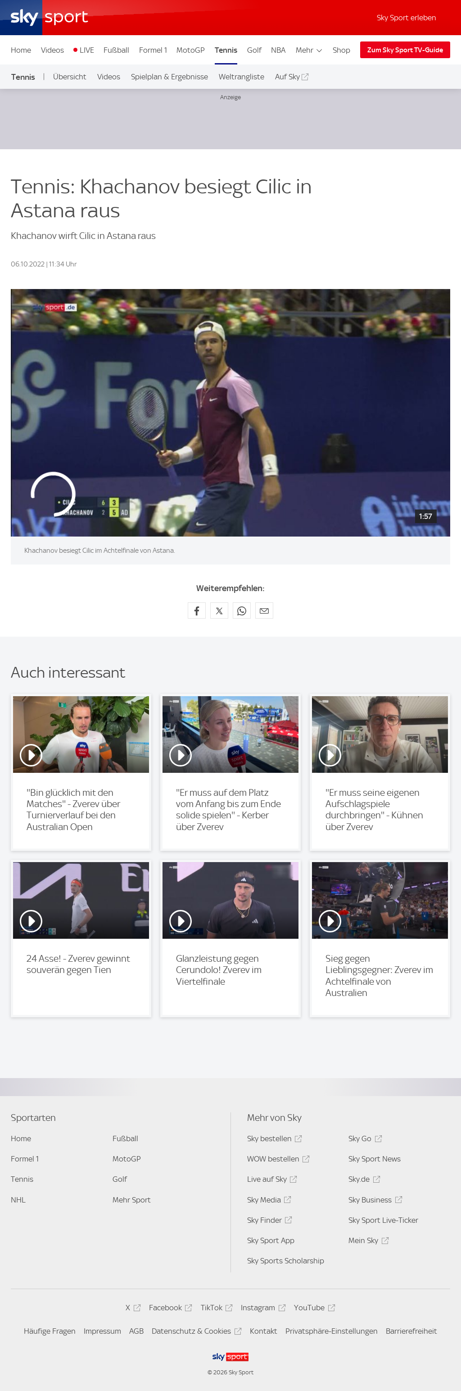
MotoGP (190, 50)
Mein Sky (367, 1242)
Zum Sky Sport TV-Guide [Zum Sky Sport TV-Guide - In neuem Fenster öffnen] (405, 50)
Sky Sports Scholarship (285, 1260)
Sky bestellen (273, 1140)
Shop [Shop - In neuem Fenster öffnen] (341, 50)
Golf (254, 50)
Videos (52, 50)
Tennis (226, 50)
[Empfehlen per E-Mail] (264, 610)
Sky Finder (268, 1222)
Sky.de (362, 1181)
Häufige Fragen (50, 1331)
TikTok (215, 1309)
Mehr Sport (132, 1199)
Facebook (169, 1309)
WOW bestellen (277, 1160)
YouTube (313, 1309)
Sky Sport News (374, 1158)
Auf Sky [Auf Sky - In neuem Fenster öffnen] (287, 76)
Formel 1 (153, 50)
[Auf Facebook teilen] (197, 610)
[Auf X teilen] (219, 610)
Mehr (309, 50)
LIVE (87, 50)
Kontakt (263, 1331)
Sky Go (363, 1140)
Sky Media (268, 1201)
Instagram (262, 1309)
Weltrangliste (241, 76)
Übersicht (69, 76)
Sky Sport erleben (406, 17)
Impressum (102, 1331)
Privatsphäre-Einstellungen (331, 1331)
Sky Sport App (270, 1240)
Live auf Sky (270, 1181)
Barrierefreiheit (411, 1331)
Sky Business (373, 1201)
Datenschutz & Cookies (195, 1333)
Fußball (116, 50)
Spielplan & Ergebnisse (169, 76)
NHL (18, 1199)
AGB (136, 1331)
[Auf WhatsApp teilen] (242, 610)
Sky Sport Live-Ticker (383, 1220)
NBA (278, 50)
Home (21, 50)
